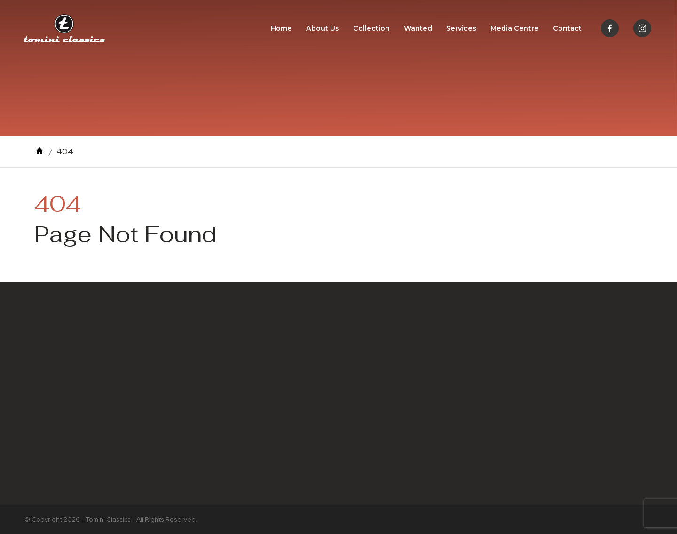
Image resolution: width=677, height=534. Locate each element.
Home (281, 28)
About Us (322, 28)
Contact (567, 28)
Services (461, 28)
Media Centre (514, 28)
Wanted (418, 28)
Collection (371, 28)
